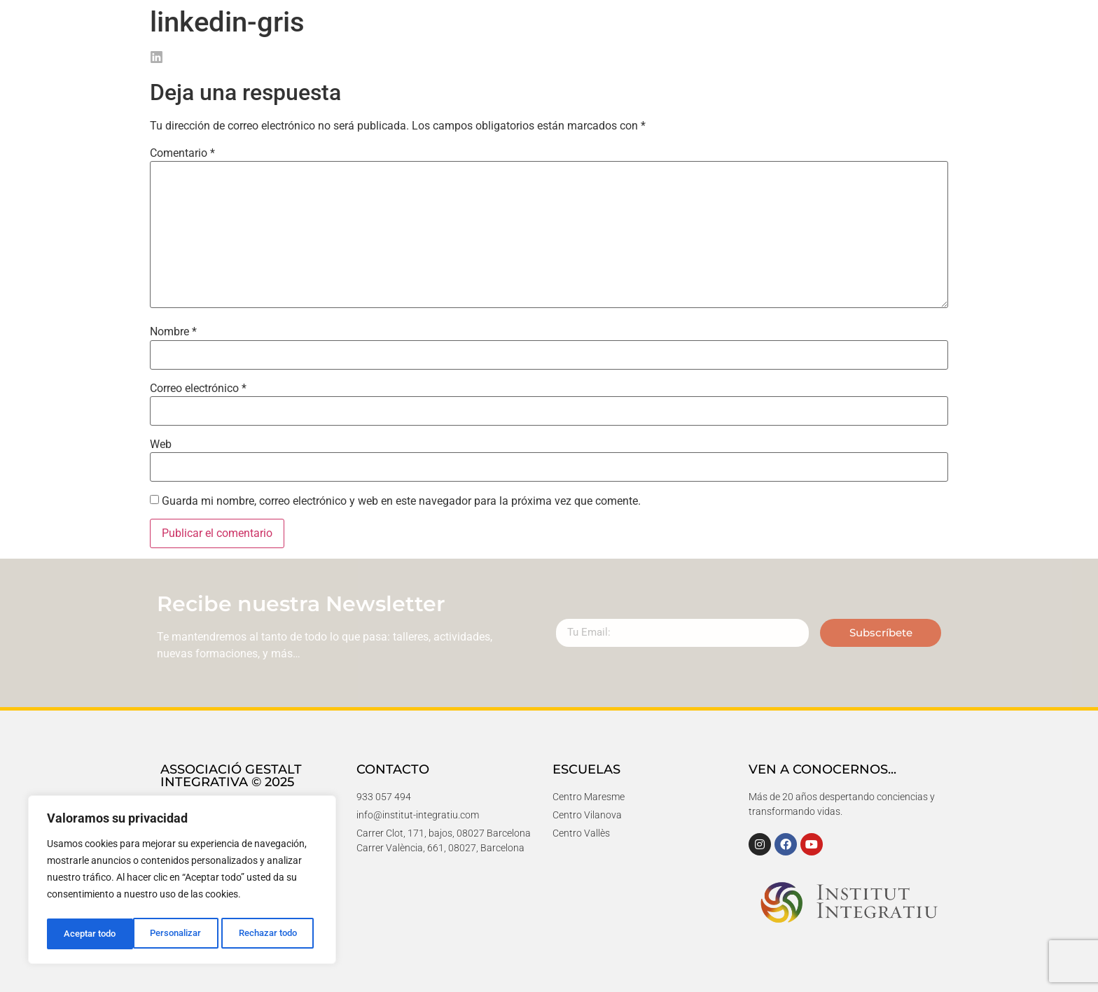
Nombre (173, 331)
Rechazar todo (181, 933)
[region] (182, 882)
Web (161, 444)
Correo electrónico (198, 388)
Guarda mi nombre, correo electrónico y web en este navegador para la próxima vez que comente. (401, 501)
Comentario (182, 153)
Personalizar (88, 933)
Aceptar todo (275, 933)
